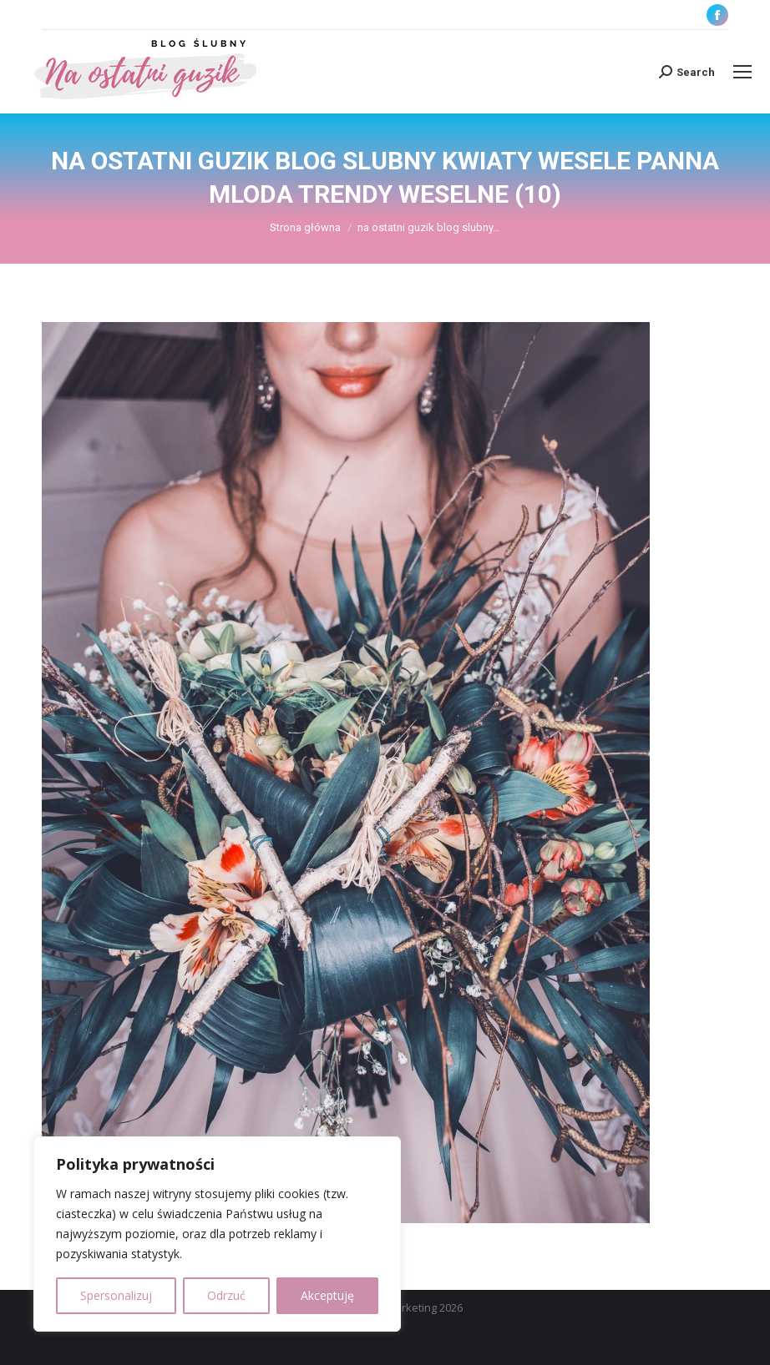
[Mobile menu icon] (742, 72)
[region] (217, 1234)
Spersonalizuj (116, 1295)
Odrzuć (226, 1295)
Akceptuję (327, 1295)
